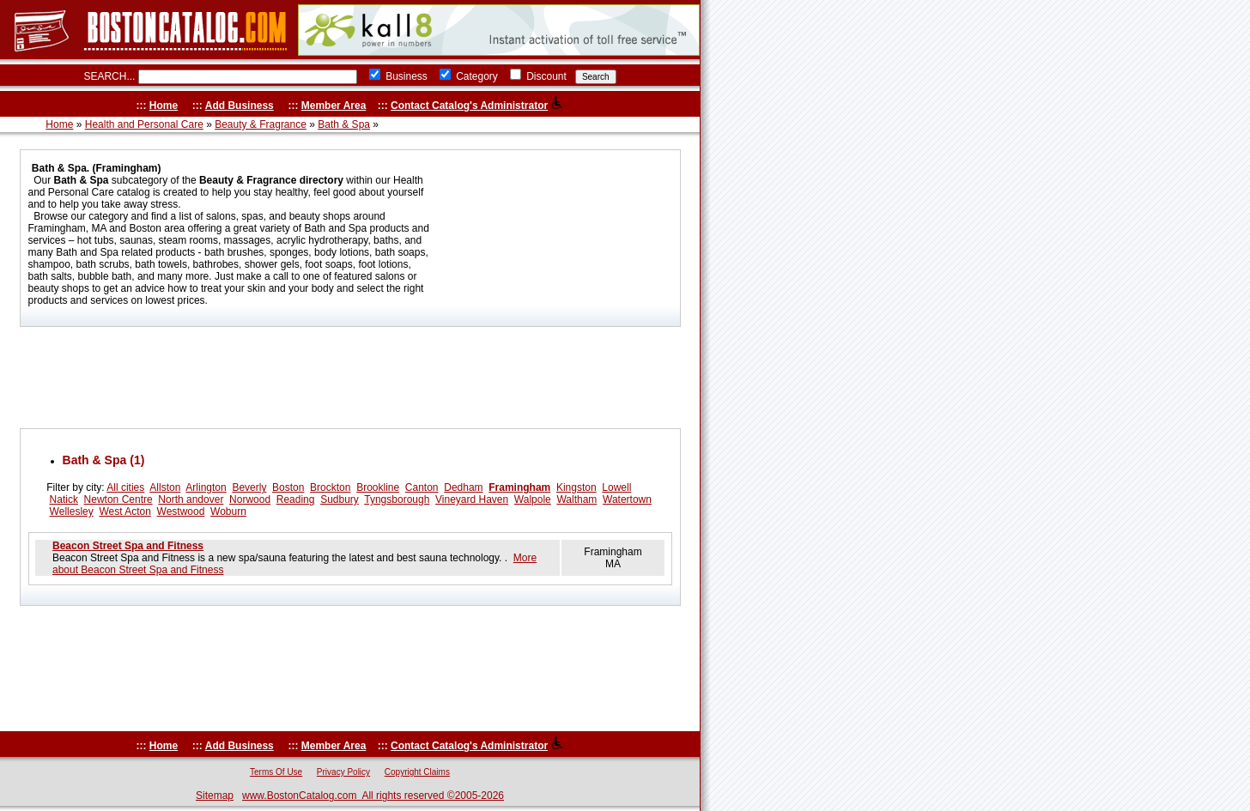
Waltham (576, 499)
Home (163, 106)
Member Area (334, 106)
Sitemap (215, 796)
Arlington (205, 487)
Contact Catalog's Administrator (469, 106)
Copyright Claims (417, 772)
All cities (125, 487)
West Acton (124, 511)
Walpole (532, 499)
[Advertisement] (350, 377)
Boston (288, 487)
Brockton (330, 487)
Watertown (627, 499)
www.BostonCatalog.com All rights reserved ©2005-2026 (373, 796)
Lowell (616, 487)
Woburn (228, 511)
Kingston (576, 487)
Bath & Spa (344, 124)
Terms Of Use (276, 772)
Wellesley (72, 511)
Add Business (239, 106)
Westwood (181, 511)
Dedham (463, 487)
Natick (64, 499)
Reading (295, 499)
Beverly (249, 487)
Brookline (377, 487)
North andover (190, 499)
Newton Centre (118, 499)
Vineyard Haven (471, 499)
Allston (164, 487)
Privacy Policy (343, 772)
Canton (422, 487)
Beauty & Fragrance (260, 124)
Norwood (249, 499)
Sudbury (339, 499)
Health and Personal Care (144, 124)
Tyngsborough (396, 499)
